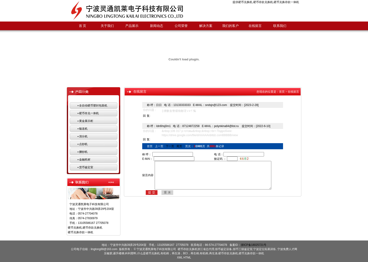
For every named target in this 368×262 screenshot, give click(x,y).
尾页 (179, 146)
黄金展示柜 (86, 121)
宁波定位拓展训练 (264, 249)
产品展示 (131, 26)
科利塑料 (130, 253)
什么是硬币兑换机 (148, 253)
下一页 (170, 146)
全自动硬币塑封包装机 (93, 105)
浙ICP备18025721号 (253, 245)
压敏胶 (108, 253)
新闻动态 (156, 26)
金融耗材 (84, 159)
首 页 (82, 26)
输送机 (83, 128)
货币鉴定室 (86, 167)
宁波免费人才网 (287, 249)
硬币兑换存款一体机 (286, 2)
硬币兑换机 (245, 2)
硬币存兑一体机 (89, 113)
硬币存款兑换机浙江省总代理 (196, 249)
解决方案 (205, 26)
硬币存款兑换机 (263, 2)
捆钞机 (83, 151)
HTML (187, 257)
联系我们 (279, 26)
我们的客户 (230, 26)
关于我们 (107, 26)
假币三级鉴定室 (243, 249)
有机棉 (204, 253)
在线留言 (255, 26)
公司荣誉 (181, 26)
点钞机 (83, 144)
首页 (282, 91)
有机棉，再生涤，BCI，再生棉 (180, 253)
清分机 (83, 136)
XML (180, 257)
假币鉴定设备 (223, 249)
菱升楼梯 (118, 253)
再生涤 (213, 253)
